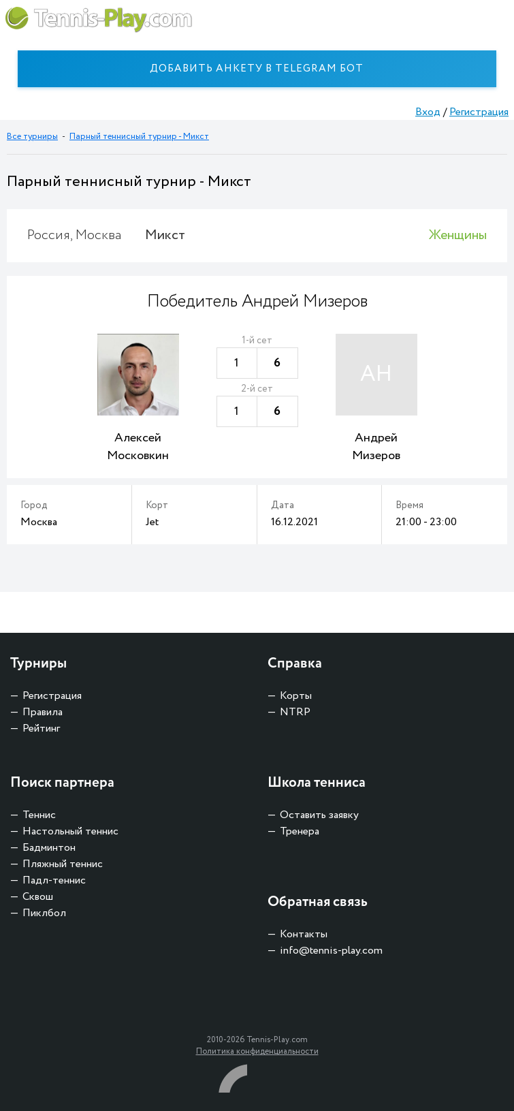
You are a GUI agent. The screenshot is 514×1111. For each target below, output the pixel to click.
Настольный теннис (70, 831)
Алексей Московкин (138, 447)
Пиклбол (44, 913)
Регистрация (479, 112)
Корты (296, 696)
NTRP (295, 712)
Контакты (303, 934)
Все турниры (32, 136)
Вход (427, 112)
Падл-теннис (54, 880)
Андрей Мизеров (376, 447)
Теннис (39, 815)
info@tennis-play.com (331, 950)
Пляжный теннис (62, 864)
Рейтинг (41, 728)
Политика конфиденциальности (257, 1051)
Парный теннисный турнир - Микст (139, 136)
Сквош (37, 897)
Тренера (299, 831)
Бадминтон (49, 848)
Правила (42, 712)
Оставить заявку (319, 815)
